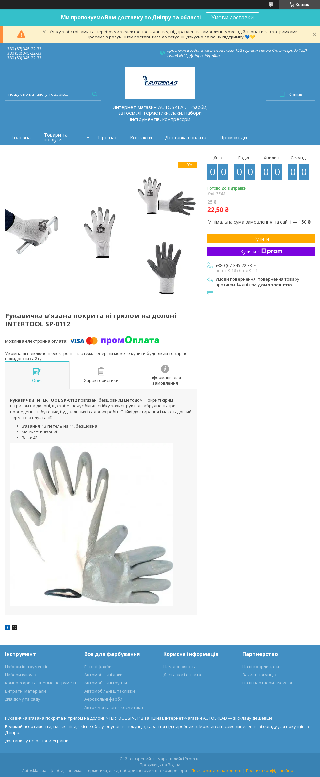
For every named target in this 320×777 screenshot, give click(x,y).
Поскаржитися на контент (216, 770)
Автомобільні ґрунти (105, 683)
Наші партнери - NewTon (268, 683)
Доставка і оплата (185, 137)
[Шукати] (94, 94)
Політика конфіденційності (272, 770)
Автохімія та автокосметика (113, 707)
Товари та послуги (56, 137)
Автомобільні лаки (103, 675)
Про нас (107, 137)
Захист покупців (259, 675)
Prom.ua (192, 759)
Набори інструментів (27, 666)
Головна (21, 137)
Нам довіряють (179, 666)
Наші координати (260, 666)
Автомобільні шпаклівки (109, 691)
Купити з (261, 251)
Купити (261, 239)
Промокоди (233, 137)
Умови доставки (232, 17)
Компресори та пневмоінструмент (41, 683)
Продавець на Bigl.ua (160, 765)
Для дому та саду (22, 699)
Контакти (141, 137)
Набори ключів (20, 675)
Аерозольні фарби (103, 699)
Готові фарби (98, 666)
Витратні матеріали (25, 691)
